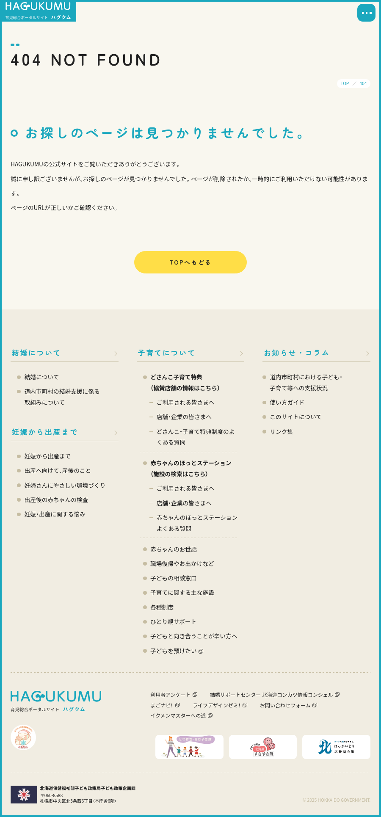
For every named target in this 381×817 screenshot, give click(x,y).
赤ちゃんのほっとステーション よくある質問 (197, 523)
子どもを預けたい (173, 650)
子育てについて (167, 352)
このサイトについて (296, 416)
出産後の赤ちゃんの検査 (56, 499)
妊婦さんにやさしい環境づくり (65, 485)
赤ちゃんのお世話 (173, 549)
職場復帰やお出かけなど (182, 563)
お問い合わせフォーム (285, 705)
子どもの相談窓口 (173, 578)
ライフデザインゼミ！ (217, 705)
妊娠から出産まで (45, 431)
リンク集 (281, 431)
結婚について (36, 352)
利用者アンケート (170, 694)
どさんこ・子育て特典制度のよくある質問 (196, 437)
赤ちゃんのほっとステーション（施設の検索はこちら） (191, 468)
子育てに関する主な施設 (182, 592)
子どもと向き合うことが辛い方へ (193, 636)
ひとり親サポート (173, 621)
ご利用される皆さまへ (186, 402)
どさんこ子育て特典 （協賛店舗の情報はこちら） (185, 382)
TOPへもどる (190, 262)
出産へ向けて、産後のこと (58, 470)
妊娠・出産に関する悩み (55, 514)
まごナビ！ (161, 705)
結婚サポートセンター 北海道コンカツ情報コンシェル (271, 694)
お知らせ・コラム (297, 352)
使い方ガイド (287, 402)
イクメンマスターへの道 (178, 715)
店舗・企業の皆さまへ (184, 416)
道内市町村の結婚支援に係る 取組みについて (62, 396)
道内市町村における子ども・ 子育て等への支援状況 (306, 382)
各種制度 (162, 607)
